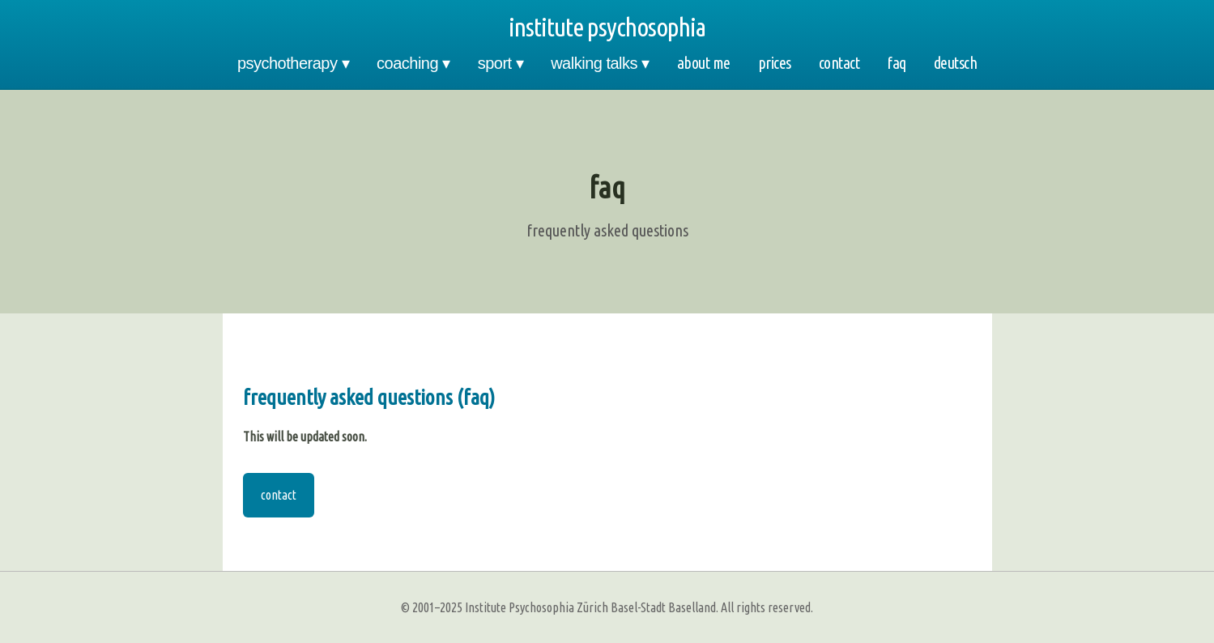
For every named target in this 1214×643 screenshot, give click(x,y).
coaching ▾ (413, 63)
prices (774, 62)
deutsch (956, 62)
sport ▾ (501, 63)
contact (839, 62)
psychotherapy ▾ (293, 63)
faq (896, 62)
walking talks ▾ (600, 63)
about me (704, 62)
